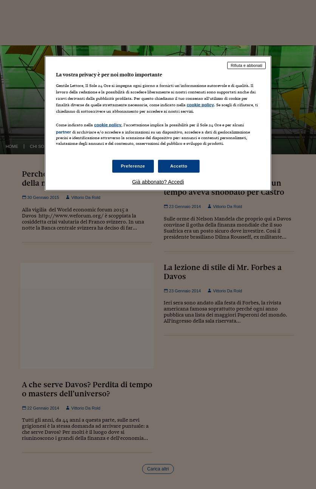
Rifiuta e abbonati (246, 65)
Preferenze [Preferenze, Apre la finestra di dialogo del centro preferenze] (133, 166)
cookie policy (200, 104)
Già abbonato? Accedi (158, 182)
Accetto (178, 166)
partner (63, 131)
